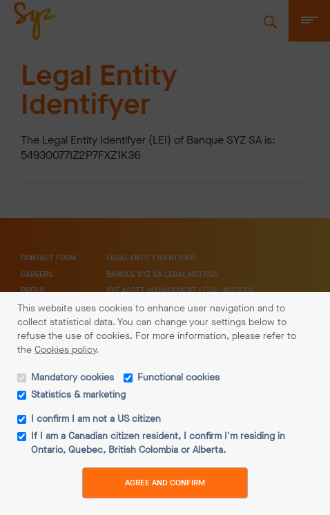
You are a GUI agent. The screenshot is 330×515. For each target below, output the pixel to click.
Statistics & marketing (78, 394)
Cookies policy (65, 349)
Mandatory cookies (72, 377)
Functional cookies (178, 377)
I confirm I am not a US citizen (96, 418)
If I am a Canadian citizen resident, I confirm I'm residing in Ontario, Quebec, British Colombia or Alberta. (158, 442)
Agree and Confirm (165, 482)
